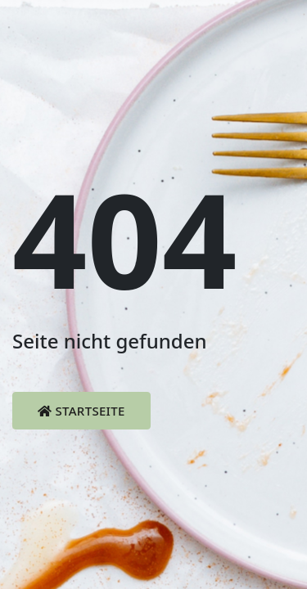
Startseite (81, 410)
